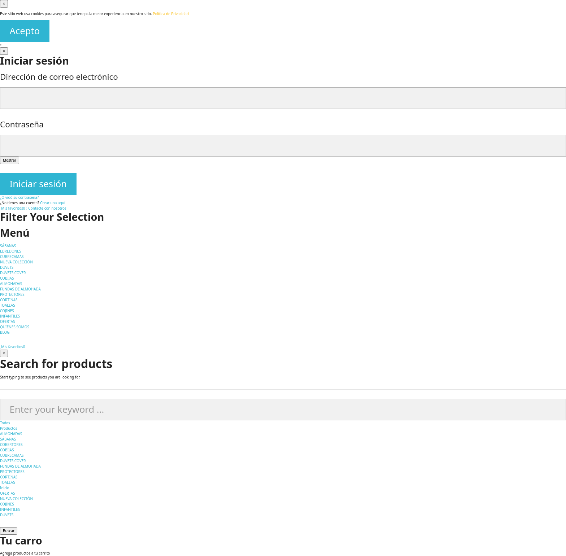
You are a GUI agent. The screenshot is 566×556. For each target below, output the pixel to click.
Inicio (4, 487)
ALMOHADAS (11, 433)
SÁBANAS (8, 439)
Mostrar (9, 160)
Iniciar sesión (38, 184)
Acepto (25, 31)
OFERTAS (7, 493)
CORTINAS (9, 477)
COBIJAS (7, 449)
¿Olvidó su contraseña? (19, 197)
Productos (8, 428)
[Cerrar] (4, 51)
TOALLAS (7, 482)
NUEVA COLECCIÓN (16, 498)
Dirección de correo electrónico (59, 76)
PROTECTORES (12, 471)
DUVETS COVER (13, 460)
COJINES (7, 504)
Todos (5, 422)
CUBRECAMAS (12, 455)
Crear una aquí (52, 202)
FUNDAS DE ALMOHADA (20, 466)
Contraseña (22, 124)
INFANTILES (10, 509)
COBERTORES (11, 444)
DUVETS (6, 514)
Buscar (8, 530)
